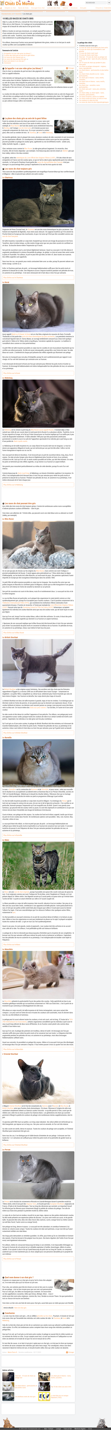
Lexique (58, 1429)
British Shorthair (10, 689)
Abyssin (55, 1106)
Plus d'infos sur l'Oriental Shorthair (15, 1145)
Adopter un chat (10, 8)
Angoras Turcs (31, 1204)
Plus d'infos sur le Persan (12, 1259)
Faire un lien (68, 1429)
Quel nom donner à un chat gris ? (14, 61)
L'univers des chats (53, 8)
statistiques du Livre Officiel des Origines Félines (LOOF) (35, 158)
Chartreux (32, 133)
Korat (40, 133)
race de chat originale (21, 892)
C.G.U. (90, 1429)
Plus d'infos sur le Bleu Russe (13, 633)
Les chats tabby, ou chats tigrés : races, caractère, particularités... (91, 94)
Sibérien (65, 151)
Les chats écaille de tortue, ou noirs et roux (93, 98)
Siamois (45, 1106)
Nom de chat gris (20, 1308)
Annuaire (83, 8)
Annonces (74, 8)
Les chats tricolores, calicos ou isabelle (91, 96)
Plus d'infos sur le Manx (11, 945)
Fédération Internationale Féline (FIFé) (15, 603)
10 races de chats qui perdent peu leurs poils (93, 47)
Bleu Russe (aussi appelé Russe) (42, 430)
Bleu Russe (28, 148)
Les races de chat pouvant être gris (15, 59)
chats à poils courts (20, 441)
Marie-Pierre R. (12, 1352)
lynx (13, 912)
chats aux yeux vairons (38, 707)
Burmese (34, 789)
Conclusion (7, 63)
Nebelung (49, 133)
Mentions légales (80, 1429)
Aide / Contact (48, 1429)
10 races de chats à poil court (88, 53)
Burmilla (12, 789)
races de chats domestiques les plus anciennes (38, 336)
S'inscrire (99, 8)
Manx (6, 892)
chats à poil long (23, 473)
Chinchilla (44, 789)
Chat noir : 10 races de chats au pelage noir (93, 57)
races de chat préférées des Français (50, 162)
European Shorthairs (57, 1204)
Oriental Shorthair (15, 1106)
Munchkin (7, 1001)
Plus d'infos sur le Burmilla (12, 835)
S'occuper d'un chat (37, 8)
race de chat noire (25, 128)
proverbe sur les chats (44, 1316)
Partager (70, 68)
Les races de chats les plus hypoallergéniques (94, 102)
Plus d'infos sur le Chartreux (13, 278)
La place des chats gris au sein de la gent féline (19, 55)
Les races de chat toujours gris (14, 57)
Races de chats (23, 8)
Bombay (7, 128)
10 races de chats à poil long (88, 55)
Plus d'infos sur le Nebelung (13, 485)
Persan (64, 801)
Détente (65, 8)
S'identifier (107, 8)
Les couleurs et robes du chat (88, 100)
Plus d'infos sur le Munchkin (13, 1049)
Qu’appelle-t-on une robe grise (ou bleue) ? (17, 53)
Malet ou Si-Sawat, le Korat (21, 334)
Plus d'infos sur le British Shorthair (15, 733)
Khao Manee (15, 126)
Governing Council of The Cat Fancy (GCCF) (38, 607)
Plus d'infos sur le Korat (11, 373)
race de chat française (10, 236)
